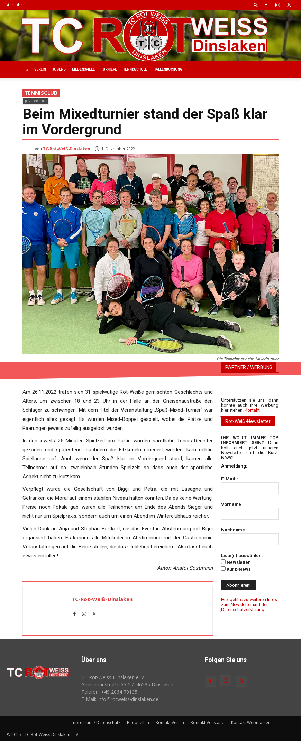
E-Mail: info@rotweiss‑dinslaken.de (120, 699)
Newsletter (235, 562)
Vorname (231, 504)
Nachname (233, 529)
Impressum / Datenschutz (95, 722)
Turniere (109, 69)
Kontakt (252, 410)
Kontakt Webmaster (250, 722)
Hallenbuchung (167, 69)
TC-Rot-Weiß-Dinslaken (66, 148)
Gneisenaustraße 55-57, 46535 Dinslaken (127, 684)
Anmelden (15, 5)
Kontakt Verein (170, 722)
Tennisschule (135, 69)
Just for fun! (35, 101)
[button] (255, 4)
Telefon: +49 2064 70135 (109, 692)
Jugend (59, 69)
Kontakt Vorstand (208, 722)
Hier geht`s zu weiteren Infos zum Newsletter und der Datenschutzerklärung (249, 604)
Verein (40, 69)
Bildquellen (138, 722)
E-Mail (229, 478)
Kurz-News (236, 569)
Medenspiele (83, 69)
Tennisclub (41, 93)
